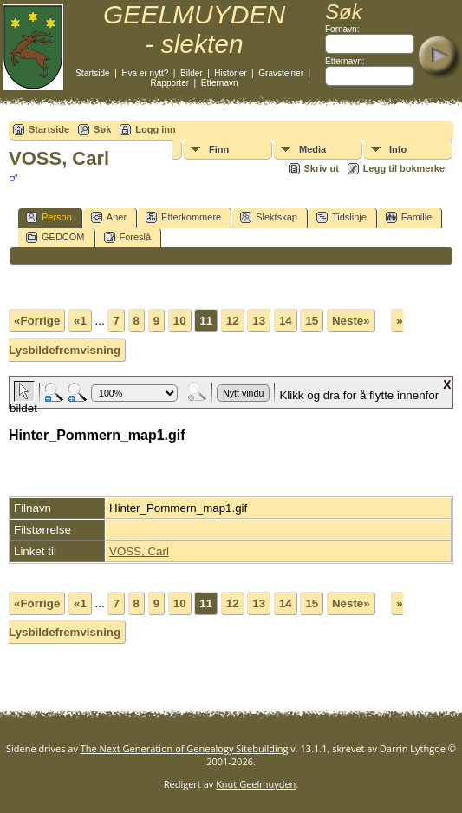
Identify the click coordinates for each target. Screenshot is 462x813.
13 (258, 320)
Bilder (191, 73)
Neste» (351, 320)
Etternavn (219, 83)
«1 (80, 320)
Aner (109, 217)
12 (232, 320)
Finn (219, 149)
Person (49, 217)
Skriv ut (321, 168)
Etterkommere (183, 217)
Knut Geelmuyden (256, 783)
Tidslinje (341, 217)
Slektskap (268, 217)
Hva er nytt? (144, 73)
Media (312, 149)
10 (179, 320)
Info (398, 149)
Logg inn (155, 129)
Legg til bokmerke (404, 168)
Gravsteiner (280, 73)
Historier (230, 73)
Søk (102, 129)
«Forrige (37, 320)
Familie (409, 217)
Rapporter (170, 83)
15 (311, 320)
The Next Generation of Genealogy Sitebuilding (185, 748)
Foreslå (128, 237)
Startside (92, 73)
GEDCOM (55, 237)
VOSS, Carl (139, 551)
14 (285, 320)
